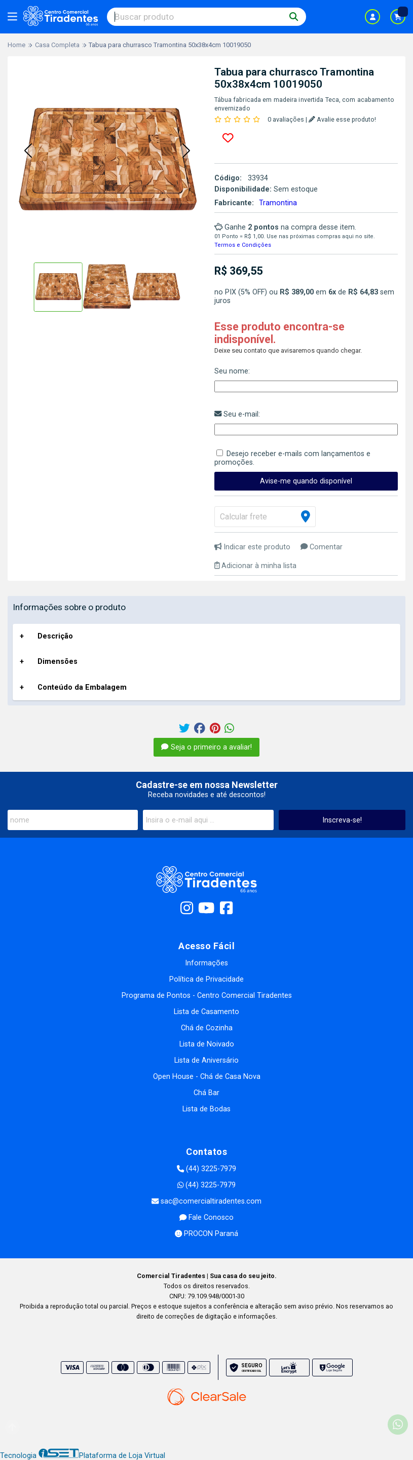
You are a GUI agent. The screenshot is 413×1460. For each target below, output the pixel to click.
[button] (27, 151)
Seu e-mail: (237, 414)
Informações (206, 963)
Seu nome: (232, 371)
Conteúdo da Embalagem (82, 687)
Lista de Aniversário (206, 1060)
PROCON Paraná (206, 1233)
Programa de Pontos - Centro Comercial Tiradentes (207, 995)
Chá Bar (206, 1093)
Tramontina (278, 203)
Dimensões (57, 661)
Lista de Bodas (206, 1109)
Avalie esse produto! (342, 119)
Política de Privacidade (206, 979)
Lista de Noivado (206, 1044)
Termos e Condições (242, 245)
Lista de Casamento (206, 1011)
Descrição (55, 636)
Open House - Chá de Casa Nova (206, 1076)
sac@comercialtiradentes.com (206, 1201)
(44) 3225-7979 (206, 1169)
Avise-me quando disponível (306, 481)
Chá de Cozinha (207, 1028)
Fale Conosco (206, 1217)
